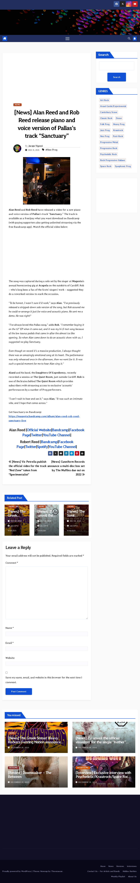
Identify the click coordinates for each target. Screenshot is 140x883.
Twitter (36, 435)
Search (103, 55)
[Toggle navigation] (67, 38)
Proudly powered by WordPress (17, 871)
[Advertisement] (46, 75)
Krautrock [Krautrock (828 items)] (118, 130)
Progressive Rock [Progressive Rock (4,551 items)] (108, 148)
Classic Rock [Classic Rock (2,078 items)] (106, 118)
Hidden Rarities (130, 871)
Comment (12, 562)
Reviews (13, 768)
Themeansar (57, 871)
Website (10, 657)
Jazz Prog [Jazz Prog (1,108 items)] (105, 130)
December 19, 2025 (20, 748)
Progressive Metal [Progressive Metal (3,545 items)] (109, 142)
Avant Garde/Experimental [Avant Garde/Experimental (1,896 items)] (113, 106)
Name (10, 628)
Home (103, 866)
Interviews (82, 768)
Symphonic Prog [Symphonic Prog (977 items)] (123, 166)
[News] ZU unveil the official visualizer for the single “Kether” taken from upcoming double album (104, 742)
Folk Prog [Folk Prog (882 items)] (104, 124)
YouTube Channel (56, 435)
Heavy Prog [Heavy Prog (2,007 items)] (118, 124)
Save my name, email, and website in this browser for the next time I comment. (44, 680)
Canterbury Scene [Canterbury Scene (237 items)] (108, 112)
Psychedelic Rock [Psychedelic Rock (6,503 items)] (108, 154)
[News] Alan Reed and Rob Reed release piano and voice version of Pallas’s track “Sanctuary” (46, 124)
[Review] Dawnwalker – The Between (29, 774)
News (17, 105)
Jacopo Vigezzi (35, 146)
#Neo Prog (51, 149)
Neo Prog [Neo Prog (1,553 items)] (104, 136)
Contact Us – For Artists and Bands (103, 871)
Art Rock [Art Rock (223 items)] (104, 100)
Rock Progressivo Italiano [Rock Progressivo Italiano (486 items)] (112, 160)
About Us (132, 876)
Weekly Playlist (118, 876)
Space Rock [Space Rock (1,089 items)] (105, 166)
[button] (129, 38)
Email (10, 642)
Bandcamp (60, 430)
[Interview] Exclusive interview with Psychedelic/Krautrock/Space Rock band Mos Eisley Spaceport (103, 776)
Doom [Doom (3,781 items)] (119, 118)
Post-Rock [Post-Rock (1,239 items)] (118, 136)
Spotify (42, 446)
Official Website (39, 430)
